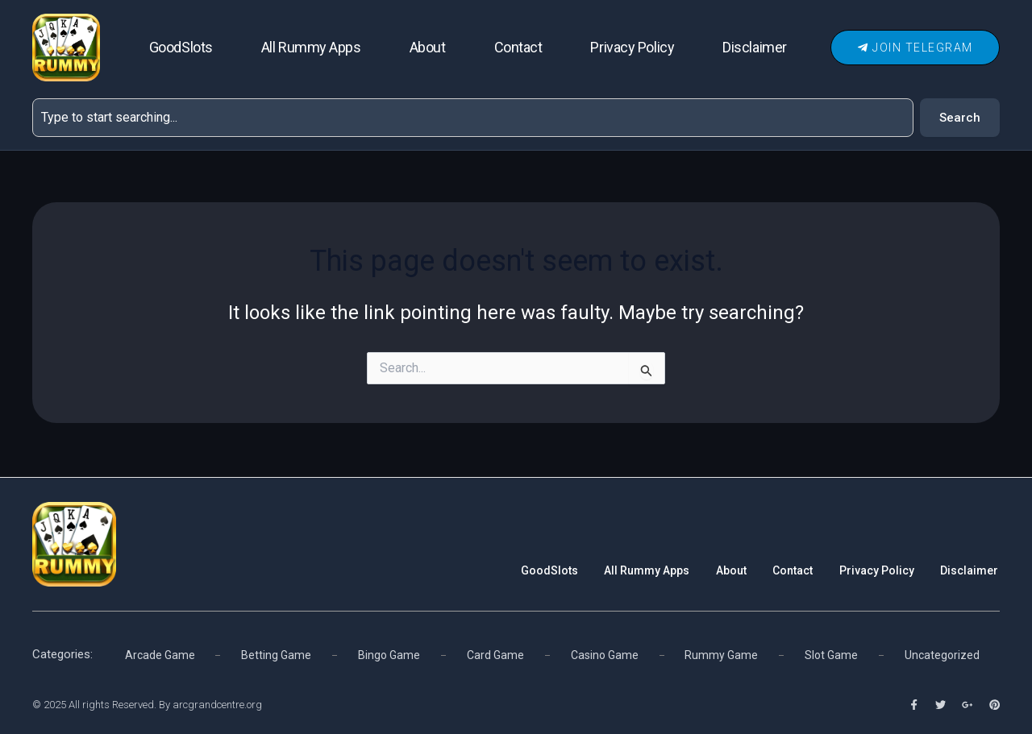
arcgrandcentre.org (217, 705)
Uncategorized (942, 653)
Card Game (495, 653)
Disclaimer (754, 47)
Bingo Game (388, 653)
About (428, 47)
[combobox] (472, 117)
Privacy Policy (632, 47)
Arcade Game (160, 653)
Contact (518, 47)
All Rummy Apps (311, 47)
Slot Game (831, 653)
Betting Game (276, 653)
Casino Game (605, 653)
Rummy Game (722, 653)
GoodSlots (181, 47)
